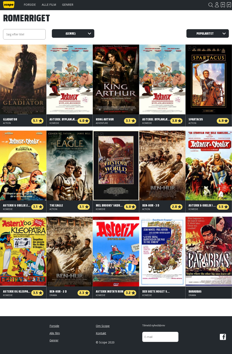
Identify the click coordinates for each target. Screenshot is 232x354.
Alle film (49, 5)
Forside (30, 5)
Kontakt (101, 333)
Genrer (67, 5)
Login (217, 5)
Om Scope (103, 326)
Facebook (223, 337)
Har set (229, 5)
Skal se (223, 5)
